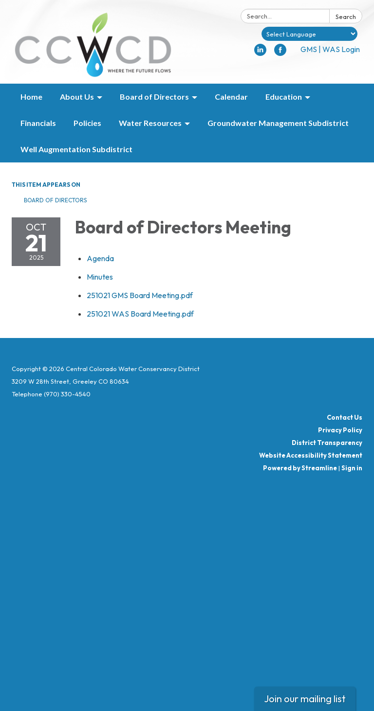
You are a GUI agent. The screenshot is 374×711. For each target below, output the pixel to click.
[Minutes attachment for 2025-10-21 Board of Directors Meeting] (100, 277)
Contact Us (344, 417)
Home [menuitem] (31, 96)
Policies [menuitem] (87, 122)
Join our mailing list (305, 699)
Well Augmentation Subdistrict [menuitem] (76, 149)
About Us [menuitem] (77, 96)
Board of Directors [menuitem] (154, 96)
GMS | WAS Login (330, 49)
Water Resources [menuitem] (150, 122)
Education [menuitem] (283, 96)
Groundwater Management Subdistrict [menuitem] (278, 122)
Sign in (351, 468)
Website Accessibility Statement (310, 455)
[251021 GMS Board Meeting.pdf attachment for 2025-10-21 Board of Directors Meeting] (140, 295)
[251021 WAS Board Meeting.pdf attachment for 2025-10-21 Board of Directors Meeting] (140, 314)
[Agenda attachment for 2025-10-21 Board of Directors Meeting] (100, 258)
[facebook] (280, 53)
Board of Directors (55, 200)
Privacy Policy (340, 430)
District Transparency (327, 442)
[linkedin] (260, 53)
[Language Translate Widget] (309, 34)
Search (346, 16)
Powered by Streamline (300, 468)
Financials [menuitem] (38, 122)
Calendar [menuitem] (231, 96)
